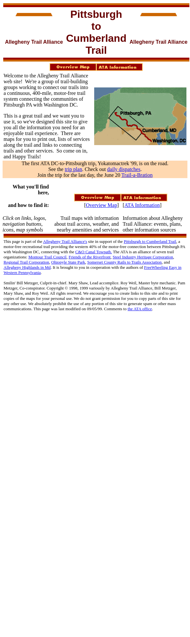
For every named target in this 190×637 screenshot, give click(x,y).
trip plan (73, 169)
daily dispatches (123, 169)
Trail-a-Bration (136, 175)
